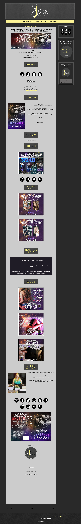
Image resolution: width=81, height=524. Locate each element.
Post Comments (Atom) (34, 510)
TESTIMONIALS (44, 21)
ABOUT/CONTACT (53, 21)
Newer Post (10, 508)
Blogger (42, 521)
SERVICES (32, 21)
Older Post (53, 508)
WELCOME (25, 21)
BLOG (37, 21)
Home (31, 508)
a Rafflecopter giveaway (31, 140)
